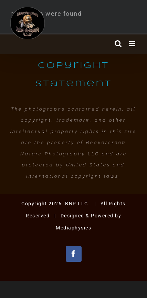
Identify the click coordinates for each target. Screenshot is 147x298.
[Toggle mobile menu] (133, 43)
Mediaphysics (73, 227)
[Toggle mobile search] (118, 43)
